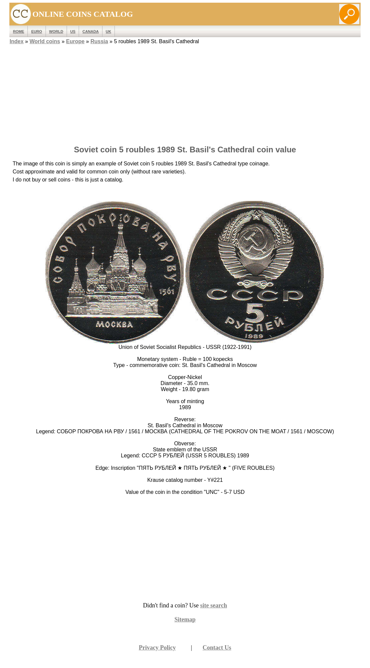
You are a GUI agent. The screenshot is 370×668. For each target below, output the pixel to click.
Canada (90, 31)
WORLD (56, 31)
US (73, 31)
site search (213, 605)
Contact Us (217, 647)
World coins (44, 41)
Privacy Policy (157, 647)
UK (108, 31)
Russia (99, 41)
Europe (75, 41)
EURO (36, 31)
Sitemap (185, 619)
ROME (18, 31)
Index (17, 41)
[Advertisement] (185, 93)
